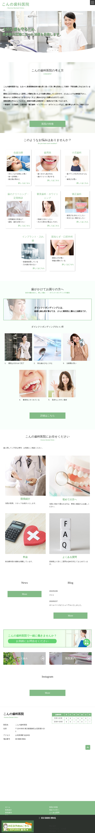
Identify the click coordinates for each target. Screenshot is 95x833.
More (24, 594)
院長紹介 (8, 810)
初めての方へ (54, 810)
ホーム (7, 807)
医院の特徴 (47, 124)
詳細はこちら (47, 415)
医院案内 (8, 812)
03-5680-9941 (20, 739)
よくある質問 (54, 812)
